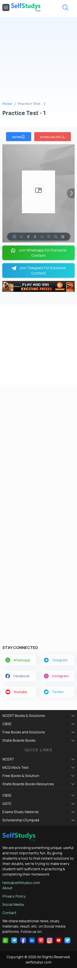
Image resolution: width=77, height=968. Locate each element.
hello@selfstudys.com (21, 882)
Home (7, 103)
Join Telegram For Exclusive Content (38, 270)
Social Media (13, 904)
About (7, 888)
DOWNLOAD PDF (52, 136)
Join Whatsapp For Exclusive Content (38, 253)
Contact (9, 912)
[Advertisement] (38, 60)
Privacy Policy (14, 896)
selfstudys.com (38, 962)
